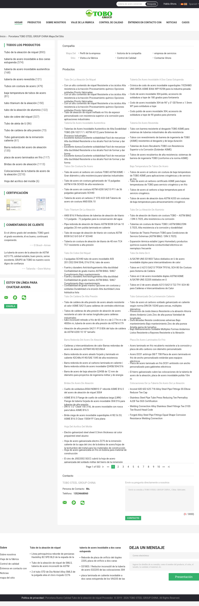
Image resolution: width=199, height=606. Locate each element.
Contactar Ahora (162, 58)
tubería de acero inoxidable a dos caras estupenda (157, 79)
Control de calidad (111, 22)
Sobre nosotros (56, 22)
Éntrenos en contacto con (144, 22)
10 (158, 466)
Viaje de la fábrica (82, 22)
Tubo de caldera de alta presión (22, 130)
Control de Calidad (126, 58)
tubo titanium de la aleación (20, 103)
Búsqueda (151, 4)
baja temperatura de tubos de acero (25, 93)
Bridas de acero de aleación (20, 164)
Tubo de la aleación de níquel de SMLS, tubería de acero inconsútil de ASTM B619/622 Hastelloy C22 (52, 564)
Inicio (3, 36)
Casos (185, 22)
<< (108, 466)
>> (164, 466)
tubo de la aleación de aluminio (22, 109)
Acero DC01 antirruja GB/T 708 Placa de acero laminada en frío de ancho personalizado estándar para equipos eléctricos (160, 358)
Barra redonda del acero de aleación (25, 147)
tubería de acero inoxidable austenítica (27, 69)
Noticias (171, 22)
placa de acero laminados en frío (23, 157)
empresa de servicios (165, 53)
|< (103, 466)
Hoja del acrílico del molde (19, 181)
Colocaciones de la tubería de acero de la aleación (157, 383)
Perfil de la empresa (90, 53)
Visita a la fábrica (89, 58)
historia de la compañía (129, 53)
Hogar (18, 22)
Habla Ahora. (170, 3)
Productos (34, 22)
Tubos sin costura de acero (20, 86)
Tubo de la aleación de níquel (21, 52)
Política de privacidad (33, 598)
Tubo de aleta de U (15, 123)
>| (169, 466)
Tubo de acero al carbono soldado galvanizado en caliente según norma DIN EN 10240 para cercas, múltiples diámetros (160, 306)
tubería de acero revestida (19, 79)
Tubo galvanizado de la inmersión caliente (152, 296)
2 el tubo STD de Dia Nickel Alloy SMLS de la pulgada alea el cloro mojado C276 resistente (53, 573)
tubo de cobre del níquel (18, 116)
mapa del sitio (7, 577)
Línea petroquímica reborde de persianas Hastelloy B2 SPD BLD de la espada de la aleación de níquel (53, 555)
